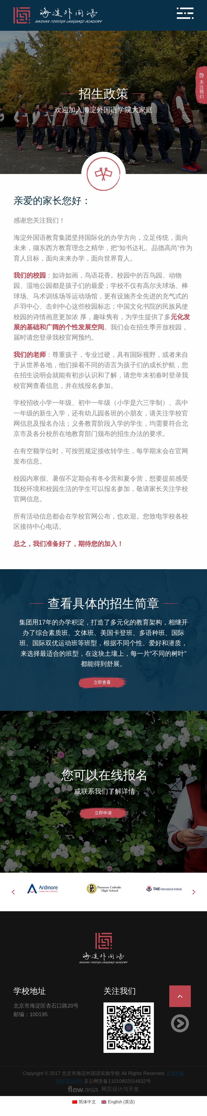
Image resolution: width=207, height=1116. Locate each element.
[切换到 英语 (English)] (118, 1102)
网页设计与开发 (120, 1089)
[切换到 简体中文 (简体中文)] (84, 1102)
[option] (43, 888)
